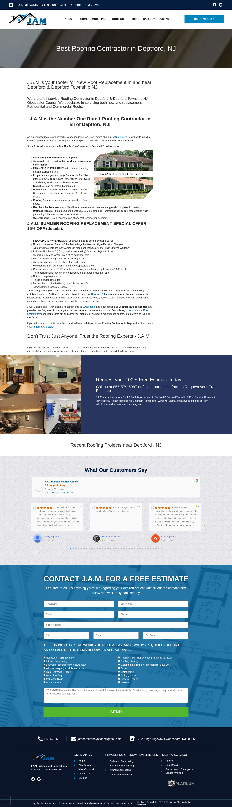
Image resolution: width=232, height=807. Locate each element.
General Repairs (129, 679)
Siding (135, 19)
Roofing (119, 19)
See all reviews (52, 493)
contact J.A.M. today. (43, 327)
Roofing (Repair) (129, 661)
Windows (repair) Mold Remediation (65, 668)
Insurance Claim (54, 679)
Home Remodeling (94, 19)
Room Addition (53, 682)
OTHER (125, 682)
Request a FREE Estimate (60, 657)
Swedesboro (89, 307)
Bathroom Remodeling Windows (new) (66, 665)
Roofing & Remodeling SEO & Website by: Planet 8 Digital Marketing (164, 803)
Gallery (149, 19)
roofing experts (119, 137)
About (71, 19)
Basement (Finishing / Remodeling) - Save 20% (146, 665)
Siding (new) (127, 672)
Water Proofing (54, 675)
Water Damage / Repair (58, 672)
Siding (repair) (128, 675)
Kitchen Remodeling (56, 661)
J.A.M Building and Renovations (62, 481)
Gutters (124, 668)
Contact (164, 19)
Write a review (66, 493)
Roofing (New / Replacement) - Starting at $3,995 (147, 657)
